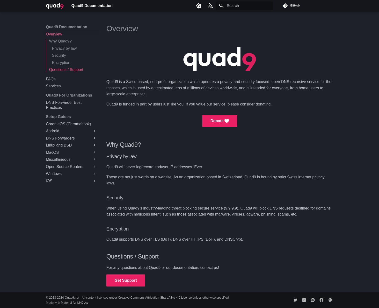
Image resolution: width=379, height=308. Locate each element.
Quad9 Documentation (66, 27)
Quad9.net (72, 297)
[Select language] (210, 6)
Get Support (126, 280)
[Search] (244, 5)
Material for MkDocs (74, 302)
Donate (220, 121)
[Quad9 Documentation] (55, 6)
